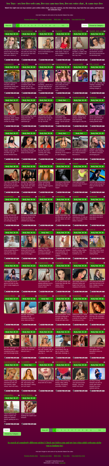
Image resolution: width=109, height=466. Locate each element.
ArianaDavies (94, 163)
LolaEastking (60, 196)
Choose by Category (96, 25)
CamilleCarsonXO (78, 97)
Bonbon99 (93, 196)
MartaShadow (60, 163)
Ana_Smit (41, 196)
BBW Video (57, 19)
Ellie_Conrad (94, 64)
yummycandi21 (77, 64)
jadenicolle (93, 130)
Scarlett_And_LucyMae (98, 31)
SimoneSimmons (10, 163)
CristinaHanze (60, 130)
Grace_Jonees (95, 296)
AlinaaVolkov (8, 395)
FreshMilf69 (25, 362)
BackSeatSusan (9, 263)
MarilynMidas (9, 31)
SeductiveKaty (95, 329)
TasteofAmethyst (61, 64)
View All (8, 25)
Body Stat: (12, 34)
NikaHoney (76, 362)
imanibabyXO (9, 64)
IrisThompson (60, 97)
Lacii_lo (92, 230)
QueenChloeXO (60, 296)
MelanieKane (94, 362)
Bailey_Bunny (77, 31)
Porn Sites (66, 19)
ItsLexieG (58, 31)
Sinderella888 (77, 130)
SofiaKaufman (9, 329)
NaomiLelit (8, 230)
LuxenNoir (76, 329)
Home (85, 25)
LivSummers (25, 163)
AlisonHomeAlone (27, 230)
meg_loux (24, 64)
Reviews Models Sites (31, 19)
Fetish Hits (62, 463)
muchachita (42, 97)
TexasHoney (76, 296)
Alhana (92, 263)
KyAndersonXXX (10, 362)
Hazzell (75, 263)
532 (63, 25)
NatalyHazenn (26, 263)
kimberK (75, 163)
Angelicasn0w (43, 263)
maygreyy (93, 97)
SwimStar (58, 329)
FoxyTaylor (59, 263)
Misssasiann (8, 130)
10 (50, 25)
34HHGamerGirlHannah (46, 64)
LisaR (23, 296)
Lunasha (75, 196)
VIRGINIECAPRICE (44, 329)
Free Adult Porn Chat (78, 19)
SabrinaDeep (25, 196)
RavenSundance (27, 31)
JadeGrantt (42, 130)
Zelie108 (41, 362)
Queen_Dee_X (43, 230)
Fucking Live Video (46, 19)
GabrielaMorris (60, 362)
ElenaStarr (25, 130)
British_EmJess (26, 395)
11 (54, 25)
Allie (39, 163)
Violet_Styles (25, 97)
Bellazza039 (42, 296)
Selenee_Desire (9, 296)
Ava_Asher (42, 31)
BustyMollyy (25, 329)
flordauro (58, 230)
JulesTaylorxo (77, 230)
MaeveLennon (9, 97)
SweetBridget (9, 196)
